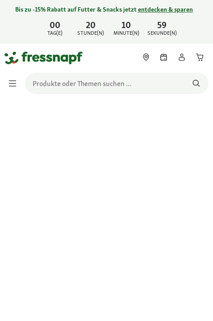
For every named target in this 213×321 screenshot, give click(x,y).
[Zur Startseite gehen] (14, 57)
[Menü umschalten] (15, 83)
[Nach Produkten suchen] (196, 83)
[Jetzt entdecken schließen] (198, 20)
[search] (117, 83)
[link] (106, 22)
